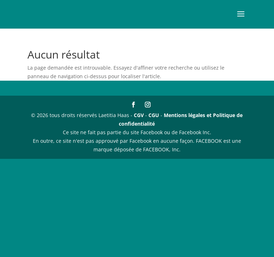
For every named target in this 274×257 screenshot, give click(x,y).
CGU (153, 115)
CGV (139, 115)
